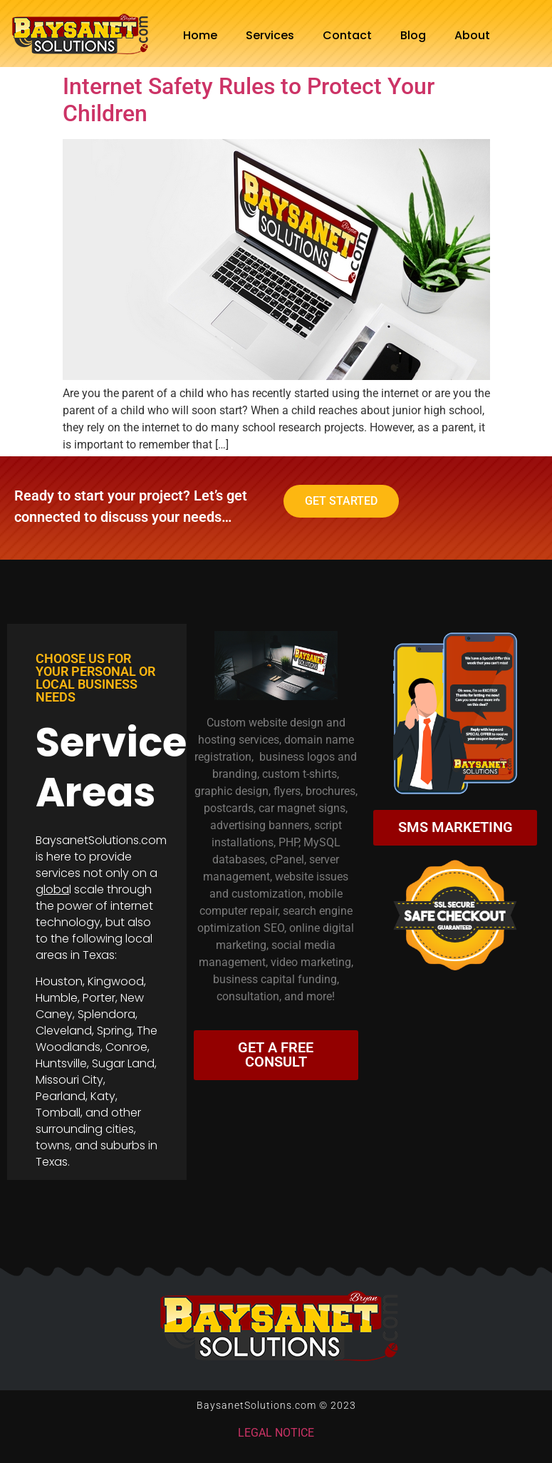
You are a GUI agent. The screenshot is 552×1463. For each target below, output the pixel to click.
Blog (413, 35)
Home (200, 35)
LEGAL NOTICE (276, 1432)
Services (270, 35)
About (472, 35)
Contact (347, 35)
